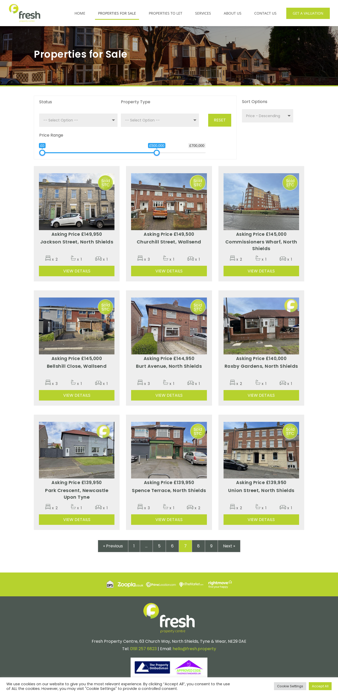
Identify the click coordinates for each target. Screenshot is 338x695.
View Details (76, 270)
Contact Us (265, 13)
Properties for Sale (117, 13)
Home (80, 13)
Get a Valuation (308, 13)
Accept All (320, 686)
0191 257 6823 (143, 648)
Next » (229, 545)
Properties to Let (165, 13)
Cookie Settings (290, 686)
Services (203, 13)
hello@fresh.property (194, 648)
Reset (220, 120)
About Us (232, 13)
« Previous (113, 545)
